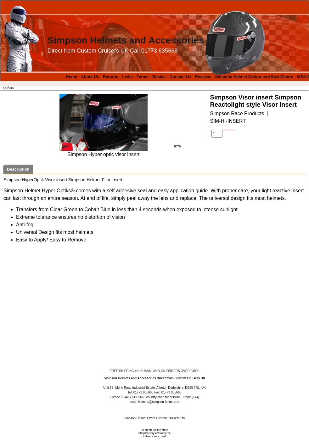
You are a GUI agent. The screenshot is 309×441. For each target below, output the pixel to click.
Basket (159, 76)
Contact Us (180, 76)
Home (71, 76)
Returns (110, 76)
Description (18, 169)
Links (127, 76)
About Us (90, 76)
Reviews (203, 76)
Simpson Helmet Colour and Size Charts (254, 76)
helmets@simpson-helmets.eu (159, 402)
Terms (143, 76)
